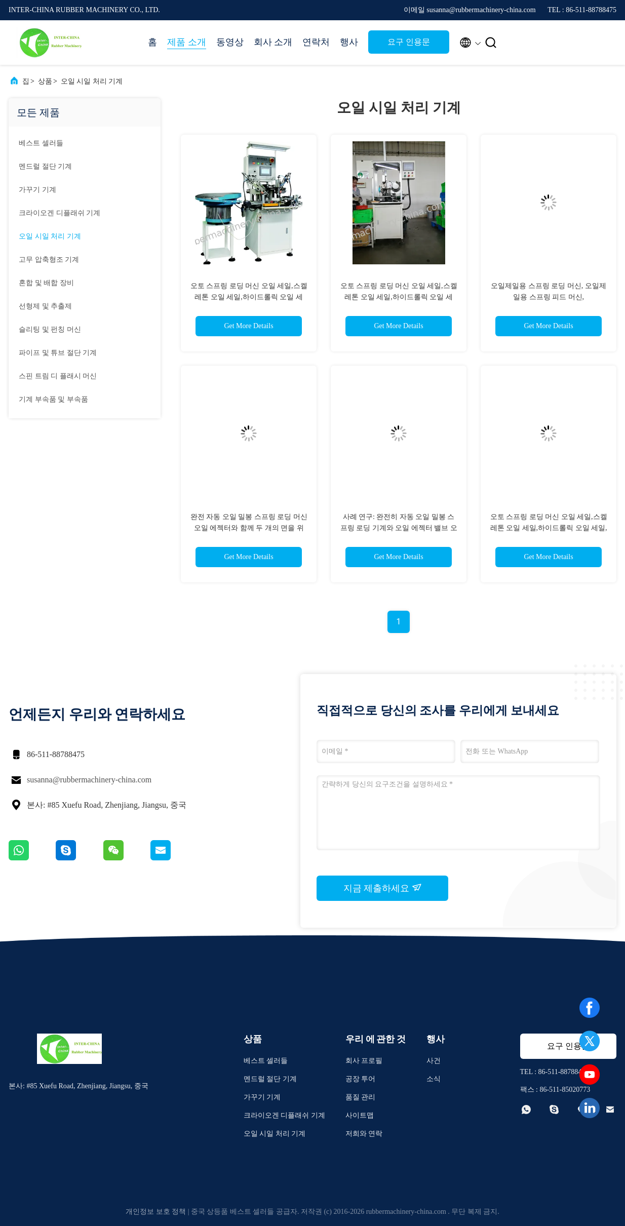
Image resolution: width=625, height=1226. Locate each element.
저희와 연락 (364, 1133)
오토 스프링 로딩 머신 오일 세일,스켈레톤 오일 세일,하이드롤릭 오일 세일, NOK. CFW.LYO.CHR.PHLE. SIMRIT (548, 528)
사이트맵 (359, 1115)
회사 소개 (273, 42)
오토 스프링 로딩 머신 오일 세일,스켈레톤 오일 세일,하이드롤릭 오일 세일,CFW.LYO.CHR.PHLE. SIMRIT (248, 297)
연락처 (316, 42)
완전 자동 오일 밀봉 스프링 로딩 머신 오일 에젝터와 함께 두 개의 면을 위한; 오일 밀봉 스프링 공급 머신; (248, 528)
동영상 (230, 42)
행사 (349, 42)
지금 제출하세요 (382, 887)
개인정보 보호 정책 (156, 1211)
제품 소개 (186, 42)
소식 (433, 1079)
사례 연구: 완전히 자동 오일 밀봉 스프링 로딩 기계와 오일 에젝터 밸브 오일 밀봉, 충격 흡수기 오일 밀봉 (398, 528)
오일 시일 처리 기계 (92, 81)
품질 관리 (360, 1097)
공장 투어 (360, 1079)
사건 (433, 1060)
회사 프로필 (364, 1060)
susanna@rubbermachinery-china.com (89, 779)
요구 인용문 (408, 42)
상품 (45, 81)
